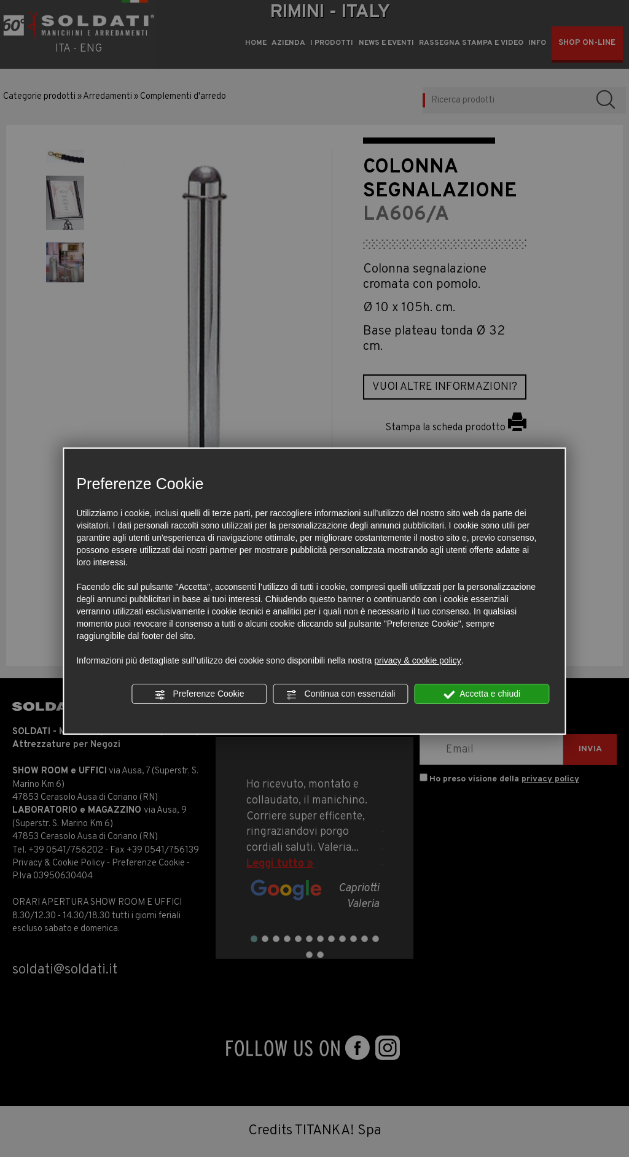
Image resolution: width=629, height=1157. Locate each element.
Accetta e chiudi (481, 694)
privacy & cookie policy (417, 660)
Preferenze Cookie (199, 694)
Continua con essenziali (341, 694)
